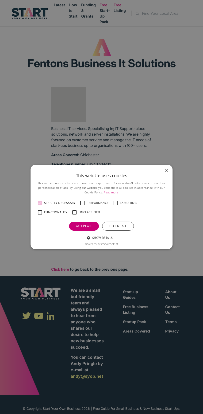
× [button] (166, 171)
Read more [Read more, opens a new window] (111, 192)
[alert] (101, 207)
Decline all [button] (117, 226)
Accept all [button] (84, 226)
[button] (40, 203)
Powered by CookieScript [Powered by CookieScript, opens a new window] (101, 244)
